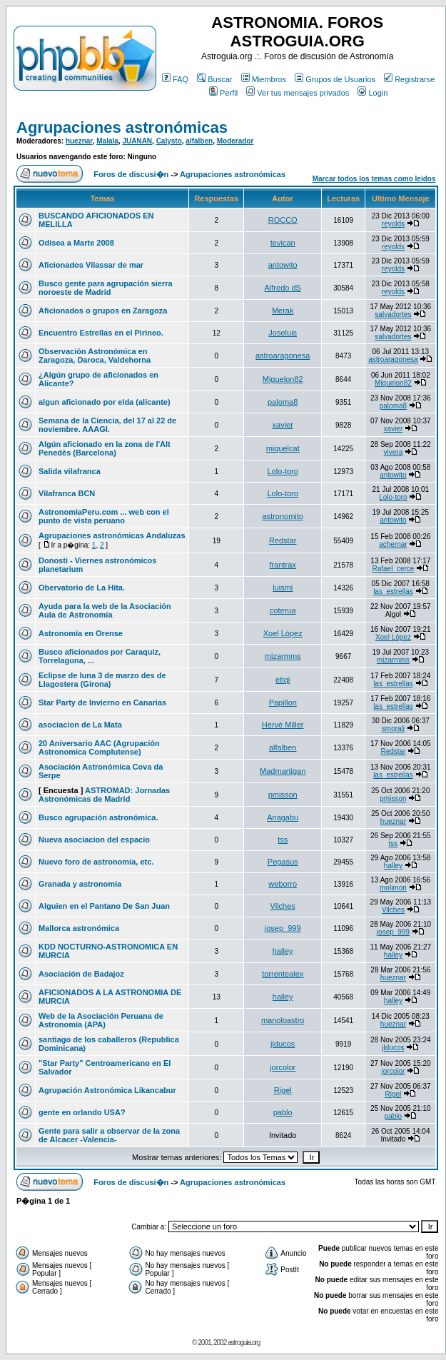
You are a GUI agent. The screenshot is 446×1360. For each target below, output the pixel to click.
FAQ (175, 79)
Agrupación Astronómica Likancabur (107, 1090)
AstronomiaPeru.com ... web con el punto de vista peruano (104, 516)
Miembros (263, 79)
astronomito (282, 516)
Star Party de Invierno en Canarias (102, 702)
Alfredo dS (283, 287)
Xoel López (283, 633)
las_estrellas (393, 591)
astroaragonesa (282, 355)
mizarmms (283, 656)
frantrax (283, 564)
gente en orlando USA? (82, 1112)
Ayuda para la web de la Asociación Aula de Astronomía (105, 610)
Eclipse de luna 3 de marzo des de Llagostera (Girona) (102, 679)
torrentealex (282, 973)
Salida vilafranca (70, 471)
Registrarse (409, 79)
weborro (282, 884)
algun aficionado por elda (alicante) (105, 402)
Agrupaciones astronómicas (122, 127)
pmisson (283, 794)
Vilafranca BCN (67, 493)
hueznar (79, 141)
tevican (282, 242)
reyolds (393, 224)
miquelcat (283, 448)
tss (283, 839)
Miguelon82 (283, 379)
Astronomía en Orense (81, 633)
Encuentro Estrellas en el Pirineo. (101, 332)
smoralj (393, 728)
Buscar (214, 79)
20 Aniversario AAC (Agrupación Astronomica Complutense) (99, 747)
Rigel (283, 1090)
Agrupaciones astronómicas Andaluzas (112, 535)
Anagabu (282, 817)
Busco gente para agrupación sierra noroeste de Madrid (106, 287)
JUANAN (137, 141)
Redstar (283, 540)
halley (393, 866)
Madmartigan (282, 771)
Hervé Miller (283, 724)
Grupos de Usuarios (335, 79)
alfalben (199, 141)
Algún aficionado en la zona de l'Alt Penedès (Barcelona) (105, 448)
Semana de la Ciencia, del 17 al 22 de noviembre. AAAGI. (107, 424)
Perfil (223, 93)
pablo (283, 1112)
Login (372, 93)
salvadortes (393, 314)
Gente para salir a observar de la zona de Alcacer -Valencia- (109, 1135)
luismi (283, 587)
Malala (107, 141)
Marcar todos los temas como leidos (374, 179)
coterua (283, 610)
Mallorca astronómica (79, 928)
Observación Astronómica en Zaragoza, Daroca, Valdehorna (95, 355)
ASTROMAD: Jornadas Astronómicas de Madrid (104, 794)
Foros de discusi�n (130, 174)
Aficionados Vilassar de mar (91, 265)
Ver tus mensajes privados (297, 93)
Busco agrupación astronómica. (98, 817)
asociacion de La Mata (80, 724)
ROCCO (283, 220)
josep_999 (283, 928)
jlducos (282, 1043)
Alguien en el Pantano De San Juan (104, 906)
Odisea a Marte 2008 (76, 242)
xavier (283, 424)
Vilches (282, 906)
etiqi (282, 679)
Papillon (283, 702)
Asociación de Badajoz (81, 973)
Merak (283, 310)
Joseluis (282, 332)
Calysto (169, 141)
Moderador (235, 141)
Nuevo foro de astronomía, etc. (96, 861)
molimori (393, 888)
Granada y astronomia (80, 884)
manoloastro (283, 1020)
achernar (393, 544)
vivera (393, 452)
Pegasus (283, 861)
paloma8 (283, 402)
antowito (283, 265)
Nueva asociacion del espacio (94, 839)
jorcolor (282, 1067)
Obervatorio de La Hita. (82, 587)
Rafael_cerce (393, 569)
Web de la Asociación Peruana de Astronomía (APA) (101, 1020)
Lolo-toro (282, 471)
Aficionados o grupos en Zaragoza (103, 310)
